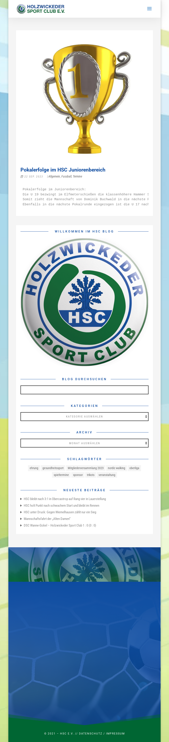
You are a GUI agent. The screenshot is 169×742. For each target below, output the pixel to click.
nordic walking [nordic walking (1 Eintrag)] (116, 468)
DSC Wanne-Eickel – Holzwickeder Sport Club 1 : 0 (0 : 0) (60, 525)
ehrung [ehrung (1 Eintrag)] (34, 468)
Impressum (115, 733)
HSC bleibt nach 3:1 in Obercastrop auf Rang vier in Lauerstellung (65, 499)
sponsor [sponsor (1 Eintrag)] (78, 475)
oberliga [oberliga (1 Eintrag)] (134, 468)
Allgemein (54, 176)
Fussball (66, 176)
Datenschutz (90, 733)
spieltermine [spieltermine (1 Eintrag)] (61, 475)
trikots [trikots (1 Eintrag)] (90, 475)
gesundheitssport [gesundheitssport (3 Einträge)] (53, 468)
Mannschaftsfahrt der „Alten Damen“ (47, 519)
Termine (77, 176)
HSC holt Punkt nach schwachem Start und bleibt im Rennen (61, 506)
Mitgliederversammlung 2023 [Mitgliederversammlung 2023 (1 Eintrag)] (86, 468)
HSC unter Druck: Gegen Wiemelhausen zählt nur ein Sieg (60, 512)
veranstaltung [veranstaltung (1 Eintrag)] (107, 475)
